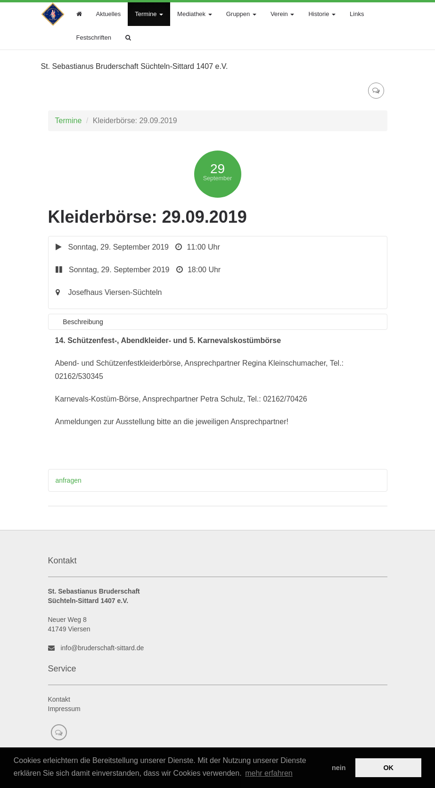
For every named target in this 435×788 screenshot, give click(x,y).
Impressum (64, 709)
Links (357, 13)
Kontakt (59, 699)
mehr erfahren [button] (269, 773)
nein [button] (339, 767)
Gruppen (241, 13)
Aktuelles (108, 13)
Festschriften (93, 37)
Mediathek (194, 13)
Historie (322, 13)
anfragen (69, 480)
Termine (149, 13)
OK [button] (388, 767)
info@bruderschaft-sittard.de (102, 648)
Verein (282, 13)
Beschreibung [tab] (83, 322)
